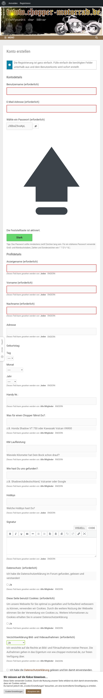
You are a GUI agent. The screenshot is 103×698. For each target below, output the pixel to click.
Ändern (51, 273)
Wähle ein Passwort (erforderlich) (26, 119)
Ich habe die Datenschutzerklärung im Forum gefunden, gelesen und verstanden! (45, 576)
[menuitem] (3, 3)
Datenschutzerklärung (36, 669)
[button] (10, 533)
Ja (9, 584)
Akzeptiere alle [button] (33, 691)
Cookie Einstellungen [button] (14, 691)
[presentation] (10, 533)
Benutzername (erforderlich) (23, 84)
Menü (9, 37)
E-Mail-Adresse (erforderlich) (23, 101)
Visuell (80, 527)
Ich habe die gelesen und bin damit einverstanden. (50, 669)
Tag (9, 352)
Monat (10, 364)
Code (91, 527)
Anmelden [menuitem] (13, 3)
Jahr (9, 376)
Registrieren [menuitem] (25, 3)
